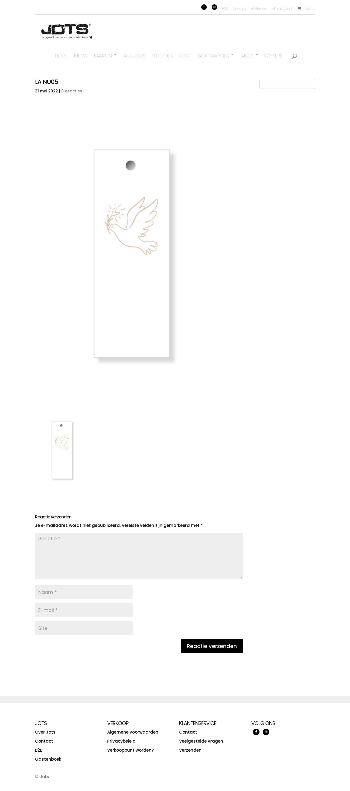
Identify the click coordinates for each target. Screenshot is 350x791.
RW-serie (273, 55)
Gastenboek (48, 759)
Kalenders (133, 55)
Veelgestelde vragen (201, 741)
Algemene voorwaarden (132, 732)
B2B (225, 8)
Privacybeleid (121, 741)
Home (61, 55)
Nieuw (80, 55)
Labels (246, 55)
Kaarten (103, 55)
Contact (239, 8)
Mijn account (282, 8)
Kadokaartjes (213, 55)
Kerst (185, 55)
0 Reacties (71, 91)
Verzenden (190, 750)
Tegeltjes (162, 55)
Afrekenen (259, 8)
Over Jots (45, 732)
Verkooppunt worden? (130, 750)
